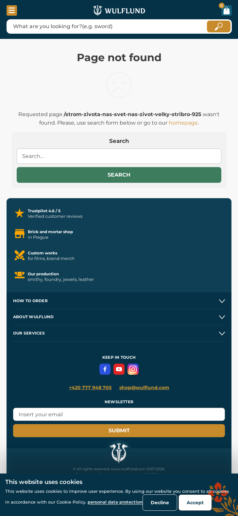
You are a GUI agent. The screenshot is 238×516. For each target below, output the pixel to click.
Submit (119, 430)
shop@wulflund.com (144, 387)
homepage (183, 123)
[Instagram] (133, 369)
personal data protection (115, 502)
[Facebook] (104, 369)
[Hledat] (218, 26)
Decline (160, 503)
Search (119, 175)
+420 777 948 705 (90, 387)
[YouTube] (119, 369)
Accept (195, 503)
